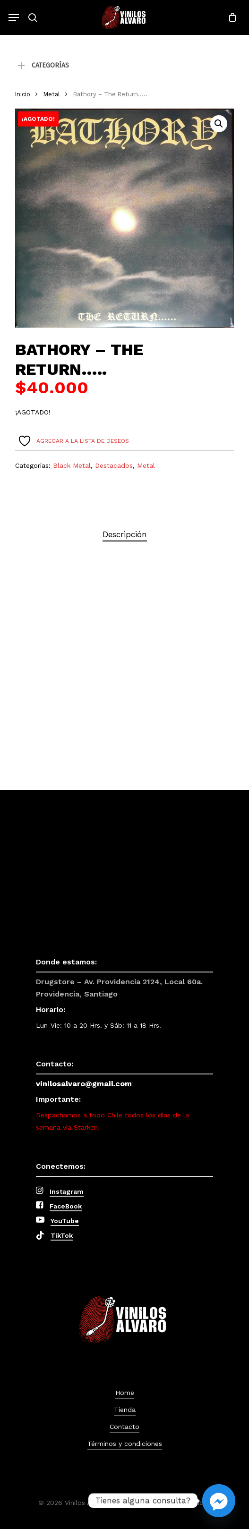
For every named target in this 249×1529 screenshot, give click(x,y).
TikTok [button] (62, 1235)
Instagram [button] (67, 1191)
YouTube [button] (65, 1221)
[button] (14, 17)
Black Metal (72, 465)
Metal (51, 94)
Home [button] (124, 1392)
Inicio (22, 94)
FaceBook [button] (66, 1206)
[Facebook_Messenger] (218, 1500)
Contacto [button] (124, 1426)
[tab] (124, 534)
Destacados (114, 465)
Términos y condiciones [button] (124, 1443)
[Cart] (230, 17)
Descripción (125, 534)
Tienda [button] (125, 1409)
